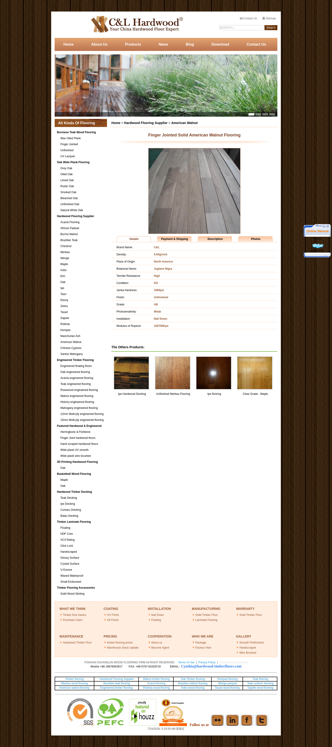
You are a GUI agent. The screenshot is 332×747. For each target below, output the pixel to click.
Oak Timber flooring (193, 679)
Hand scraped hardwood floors (79, 444)
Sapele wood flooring (260, 687)
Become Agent (160, 647)
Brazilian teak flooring (116, 683)
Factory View (203, 647)
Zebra (64, 306)
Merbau (65, 252)
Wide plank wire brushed (75, 456)
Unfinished (67, 150)
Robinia (65, 324)
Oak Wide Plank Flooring (73, 162)
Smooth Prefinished (251, 642)
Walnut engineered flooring (76, 396)
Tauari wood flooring (227, 687)
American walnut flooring (74, 687)
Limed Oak (67, 180)
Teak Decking (68, 497)
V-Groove (66, 569)
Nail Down (157, 615)
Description (215, 239)
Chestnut (65, 246)
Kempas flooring (227, 679)
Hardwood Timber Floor (77, 642)
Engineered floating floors (76, 366)
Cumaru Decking (70, 509)
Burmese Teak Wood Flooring (76, 132)
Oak (62, 282)
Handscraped (68, 551)
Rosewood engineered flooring (79, 390)
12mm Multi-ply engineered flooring (82, 414)
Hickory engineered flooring (77, 402)
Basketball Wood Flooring (74, 473)
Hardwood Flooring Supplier (75, 216)
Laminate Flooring (206, 620)
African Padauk (69, 228)
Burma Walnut (69, 234)
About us (156, 642)
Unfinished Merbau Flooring (173, 394)
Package (200, 642)
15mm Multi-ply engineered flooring (82, 420)
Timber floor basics (74, 615)
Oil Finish (113, 620)
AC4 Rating (67, 539)
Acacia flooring (156, 683)
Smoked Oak (68, 192)
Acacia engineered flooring (76, 378)
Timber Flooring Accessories (76, 587)
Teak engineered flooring (75, 384)
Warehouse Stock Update (122, 647)
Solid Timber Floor (206, 615)
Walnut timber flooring (156, 679)
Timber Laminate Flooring (74, 521)
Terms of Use (186, 662)
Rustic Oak (67, 186)
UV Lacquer (67, 156)
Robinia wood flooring (156, 687)
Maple (64, 264)
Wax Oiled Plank (70, 138)
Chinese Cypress (70, 348)
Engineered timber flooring (116, 687)
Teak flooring (260, 679)
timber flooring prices (120, 642)
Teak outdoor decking (260, 683)
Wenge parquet (227, 683)
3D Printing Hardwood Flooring (77, 462)
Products (133, 44)
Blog (190, 44)
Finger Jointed (69, 144)
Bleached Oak (69, 198)
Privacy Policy (207, 662)
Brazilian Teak (68, 240)
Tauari (64, 312)
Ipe (62, 288)
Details (134, 239)
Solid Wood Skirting (72, 593)
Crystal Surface (69, 563)
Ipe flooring (214, 394)
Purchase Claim (73, 620)
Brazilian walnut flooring (193, 683)
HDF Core (66, 533)
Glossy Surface (69, 557)
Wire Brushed (247, 652)
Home (68, 44)
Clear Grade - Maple (255, 394)
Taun (63, 294)
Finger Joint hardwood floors (77, 438)
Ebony (64, 300)
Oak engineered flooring (75, 372)
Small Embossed (70, 581)
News (163, 44)
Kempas (65, 330)
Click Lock (66, 545)
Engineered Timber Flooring (75, 360)
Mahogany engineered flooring (79, 408)
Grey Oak (66, 168)
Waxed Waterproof (71, 575)
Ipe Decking (67, 503)
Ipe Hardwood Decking (132, 394)
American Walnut (70, 342)
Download (220, 44)
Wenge (64, 258)
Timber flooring (74, 679)
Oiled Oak (66, 174)
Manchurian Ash (70, 336)
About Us (99, 44)
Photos (256, 239)
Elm (62, 276)
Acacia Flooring (70, 222)
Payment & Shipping (174, 239)
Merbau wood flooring (74, 683)
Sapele (64, 318)
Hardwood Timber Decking (74, 491)
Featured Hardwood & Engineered (79, 426)
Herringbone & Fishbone (75, 432)
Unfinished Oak (69, 204)
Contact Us (248, 18)
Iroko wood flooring (193, 687)
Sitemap (269, 18)
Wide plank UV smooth (74, 450)
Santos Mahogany (71, 354)
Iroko (63, 270)
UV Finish (113, 615)
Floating (65, 527)
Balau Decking (69, 515)
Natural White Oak (71, 210)
